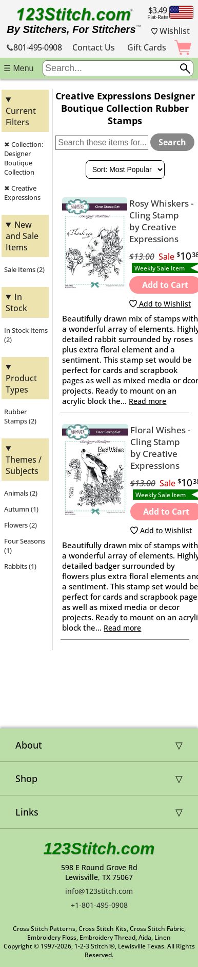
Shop (26, 778)
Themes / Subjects (24, 465)
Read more (147, 401)
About (28, 745)
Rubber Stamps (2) (20, 416)
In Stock (16, 302)
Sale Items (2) (24, 269)
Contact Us (93, 47)
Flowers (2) (20, 525)
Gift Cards (146, 47)
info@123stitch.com (99, 891)
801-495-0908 (34, 47)
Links (26, 812)
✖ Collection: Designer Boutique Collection (23, 158)
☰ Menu (18, 68)
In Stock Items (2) (26, 335)
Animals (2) (20, 493)
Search (172, 142)
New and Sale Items (22, 236)
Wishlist (170, 31)
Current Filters (21, 116)
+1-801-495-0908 (99, 905)
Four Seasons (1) (24, 545)
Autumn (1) (21, 509)
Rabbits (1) (20, 566)
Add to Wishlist (160, 304)
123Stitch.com (99, 848)
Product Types (21, 383)
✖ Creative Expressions (22, 192)
